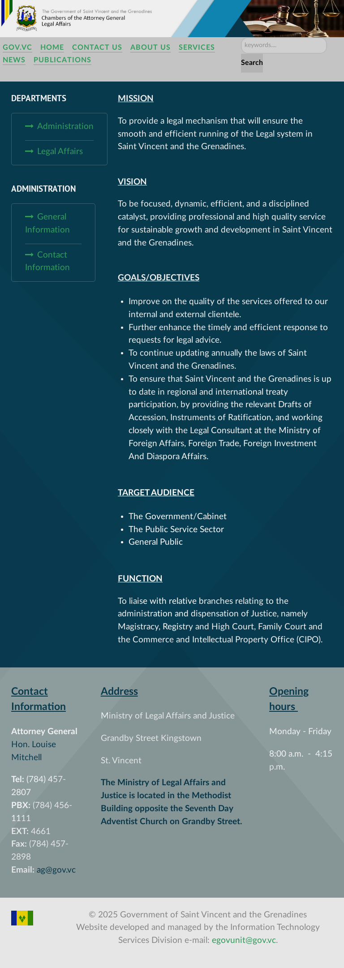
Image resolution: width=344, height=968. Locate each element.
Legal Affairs (60, 151)
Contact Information (47, 261)
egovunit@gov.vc (244, 940)
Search (252, 62)
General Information (47, 223)
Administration (65, 126)
